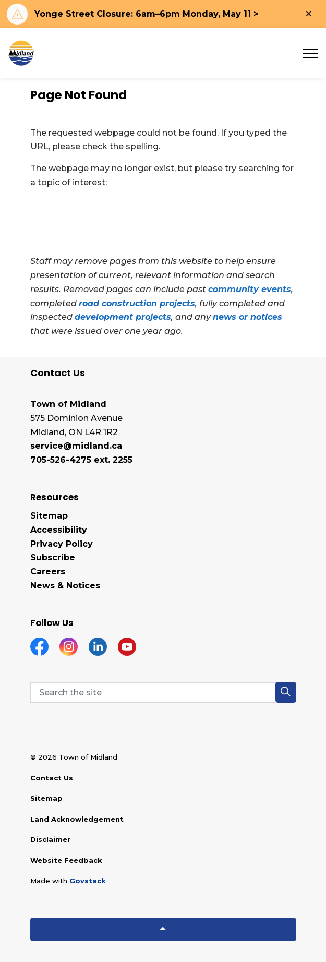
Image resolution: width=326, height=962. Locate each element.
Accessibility (58, 530)
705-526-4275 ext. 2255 (81, 460)
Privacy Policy (61, 544)
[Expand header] (310, 53)
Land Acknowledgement (77, 819)
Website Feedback (66, 860)
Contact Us (51, 778)
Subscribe (52, 557)
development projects (123, 317)
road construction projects (137, 303)
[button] (285, 692)
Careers (47, 571)
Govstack (87, 880)
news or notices (247, 317)
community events (249, 289)
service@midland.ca (76, 446)
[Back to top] (163, 929)
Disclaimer (50, 839)
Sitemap (49, 516)
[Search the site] (163, 692)
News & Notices (65, 586)
